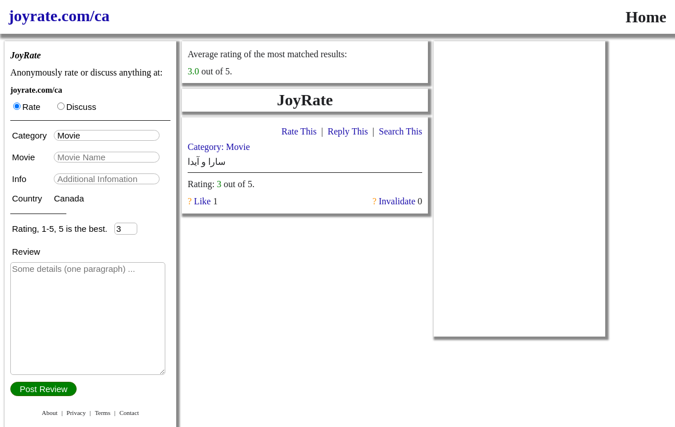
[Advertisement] (519, 112)
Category (31, 135)
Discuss (77, 107)
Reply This (348, 131)
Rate (27, 107)
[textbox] (107, 135)
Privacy (76, 412)
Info (20, 179)
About (50, 412)
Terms (102, 412)
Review (26, 251)
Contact (129, 412)
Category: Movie (219, 147)
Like (202, 201)
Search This (400, 131)
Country (28, 198)
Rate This (298, 131)
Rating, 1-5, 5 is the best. (63, 229)
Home (645, 17)
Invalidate (397, 201)
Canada (69, 198)
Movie (24, 157)
